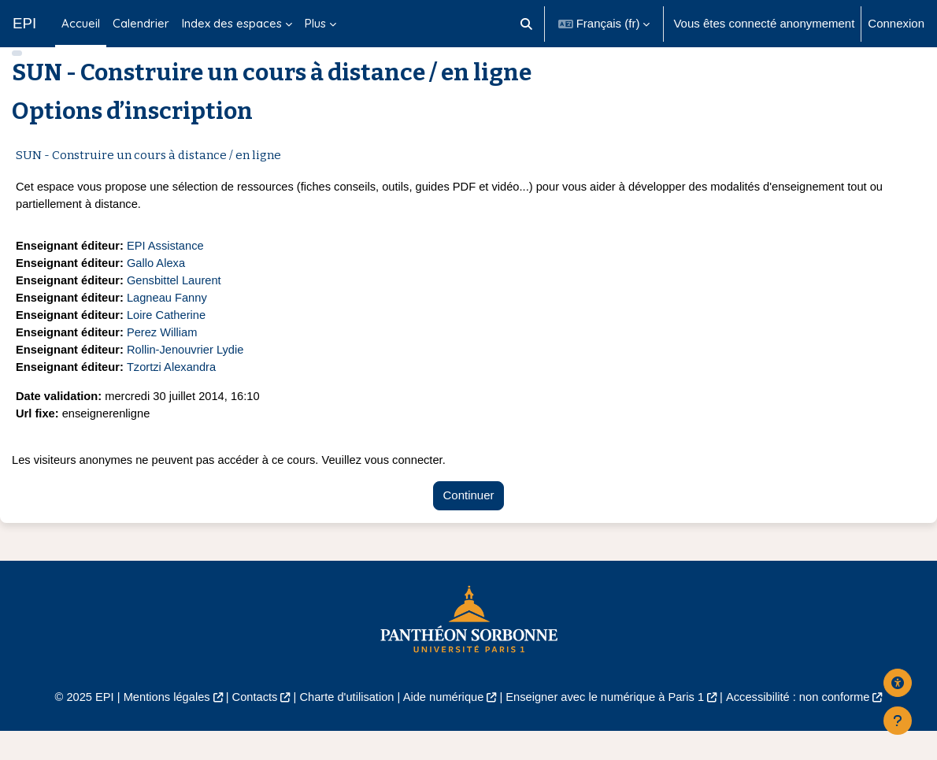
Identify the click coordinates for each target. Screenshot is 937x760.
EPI (24, 23)
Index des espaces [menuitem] (232, 23)
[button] (526, 23)
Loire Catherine (169, 340)
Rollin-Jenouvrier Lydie (189, 376)
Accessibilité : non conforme (805, 725)
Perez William (165, 358)
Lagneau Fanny (170, 323)
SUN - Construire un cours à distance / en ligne (148, 179)
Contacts (250, 725)
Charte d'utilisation (344, 725)
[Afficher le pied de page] (897, 720)
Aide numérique (443, 725)
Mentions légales (161, 725)
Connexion (896, 23)
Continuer (468, 524)
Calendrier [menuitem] (141, 23)
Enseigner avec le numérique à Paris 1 (607, 725)
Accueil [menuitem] (80, 23)
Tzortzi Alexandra (174, 394)
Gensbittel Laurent (177, 305)
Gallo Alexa (159, 288)
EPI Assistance (168, 269)
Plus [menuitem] (315, 23)
